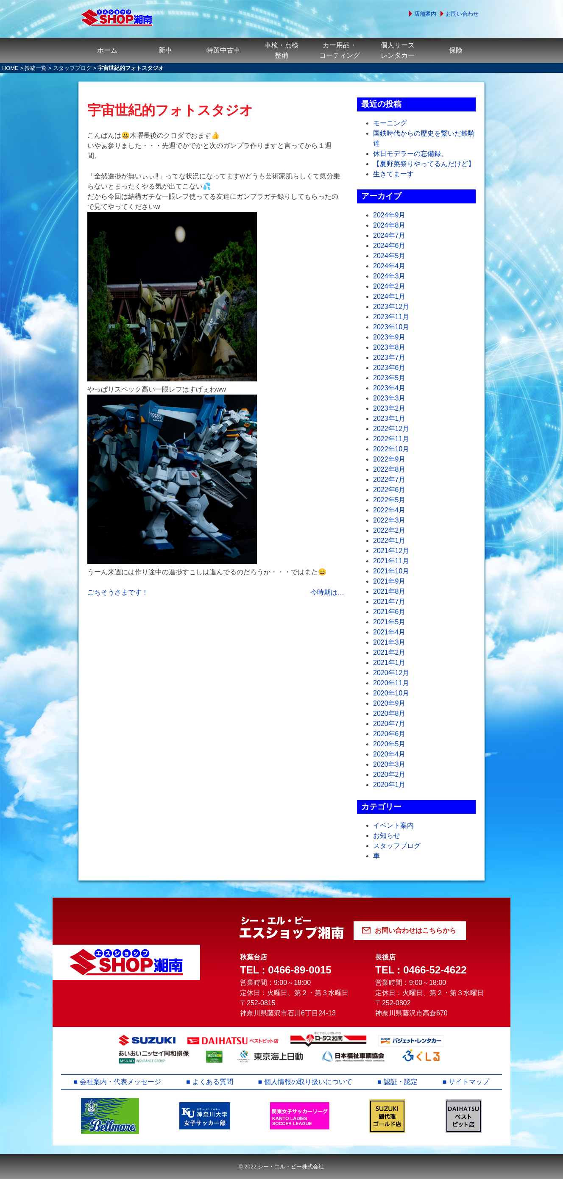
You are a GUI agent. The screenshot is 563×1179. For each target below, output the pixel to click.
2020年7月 (389, 723)
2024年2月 (389, 286)
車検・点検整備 (281, 50)
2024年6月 (389, 245)
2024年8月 (389, 225)
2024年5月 (389, 255)
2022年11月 (391, 438)
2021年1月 (389, 662)
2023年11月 (391, 316)
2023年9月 (389, 337)
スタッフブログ (72, 68)
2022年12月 (391, 428)
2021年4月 (389, 632)
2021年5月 (389, 622)
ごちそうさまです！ (117, 592)
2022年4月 (389, 510)
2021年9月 (389, 581)
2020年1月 (389, 784)
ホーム (107, 50)
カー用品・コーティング (339, 50)
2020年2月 (389, 774)
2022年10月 (391, 449)
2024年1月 (389, 296)
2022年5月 (389, 499)
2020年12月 (391, 672)
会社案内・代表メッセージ (120, 1081)
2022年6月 (389, 489)
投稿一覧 (36, 68)
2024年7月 (389, 235)
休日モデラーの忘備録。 (410, 153)
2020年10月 (391, 693)
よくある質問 (212, 1081)
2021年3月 (389, 642)
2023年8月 (389, 347)
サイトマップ (469, 1081)
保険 (456, 50)
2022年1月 (389, 540)
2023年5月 (389, 377)
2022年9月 (389, 459)
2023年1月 (389, 418)
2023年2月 (389, 408)
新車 (165, 50)
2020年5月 (389, 744)
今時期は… (327, 592)
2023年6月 (389, 367)
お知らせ (386, 835)
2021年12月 (391, 550)
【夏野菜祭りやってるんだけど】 (424, 163)
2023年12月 (391, 306)
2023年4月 (389, 388)
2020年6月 (389, 733)
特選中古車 (223, 50)
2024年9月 (389, 215)
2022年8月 (389, 469)
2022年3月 (389, 520)
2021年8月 (389, 591)
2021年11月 (391, 560)
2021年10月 (391, 571)
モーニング (390, 123)
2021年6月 (389, 611)
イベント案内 (393, 825)
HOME (10, 68)
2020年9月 (389, 703)
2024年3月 (389, 276)
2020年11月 (391, 683)
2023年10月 (391, 327)
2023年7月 (389, 357)
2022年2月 (389, 530)
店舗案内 (425, 14)
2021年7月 (389, 601)
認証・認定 (401, 1081)
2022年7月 (389, 479)
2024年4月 (389, 266)
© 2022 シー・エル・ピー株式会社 (281, 1166)
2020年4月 (389, 754)
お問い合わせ (462, 14)
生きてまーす (393, 174)
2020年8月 (389, 713)
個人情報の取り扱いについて (308, 1081)
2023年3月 (389, 398)
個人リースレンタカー (398, 50)
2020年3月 (389, 764)
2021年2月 (389, 652)
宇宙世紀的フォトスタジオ (170, 110)
